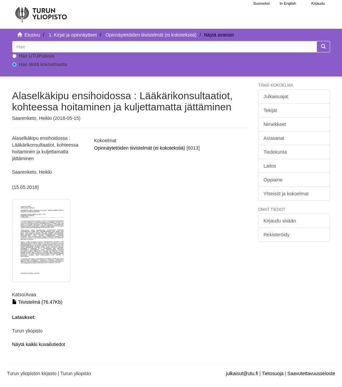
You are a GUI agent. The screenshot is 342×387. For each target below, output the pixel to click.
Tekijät (270, 110)
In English (288, 3)
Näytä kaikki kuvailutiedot (38, 344)
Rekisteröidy (277, 234)
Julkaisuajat (276, 96)
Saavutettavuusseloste (311, 373)
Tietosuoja (272, 373)
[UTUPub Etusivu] (41, 12)
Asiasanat (274, 138)
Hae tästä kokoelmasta (39, 64)
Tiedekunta (275, 152)
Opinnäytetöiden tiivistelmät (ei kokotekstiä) (151, 35)
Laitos (270, 166)
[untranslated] (164, 46)
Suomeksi (261, 3)
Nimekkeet (275, 124)
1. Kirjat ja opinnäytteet (73, 35)
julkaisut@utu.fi (242, 373)
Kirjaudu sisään (280, 220)
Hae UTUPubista (33, 56)
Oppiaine (273, 179)
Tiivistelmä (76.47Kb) (37, 302)
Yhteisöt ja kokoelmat (286, 193)
